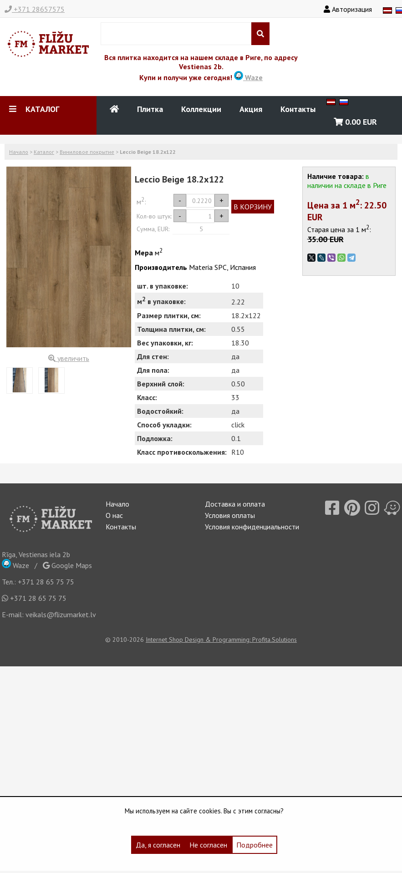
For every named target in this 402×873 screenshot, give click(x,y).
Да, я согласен (158, 844)
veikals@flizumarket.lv (60, 614)
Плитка (150, 109)
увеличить (68, 358)
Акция (250, 109)
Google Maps (67, 565)
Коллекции (201, 109)
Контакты (297, 109)
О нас (114, 515)
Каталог (44, 151)
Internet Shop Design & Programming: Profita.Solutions (221, 639)
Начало (18, 151)
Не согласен (208, 844)
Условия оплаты (230, 515)
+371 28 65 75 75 (46, 581)
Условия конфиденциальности (252, 526)
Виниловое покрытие (87, 151)
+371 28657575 (35, 9)
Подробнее (254, 844)
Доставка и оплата (235, 503)
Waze (248, 77)
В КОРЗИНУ (253, 206)
